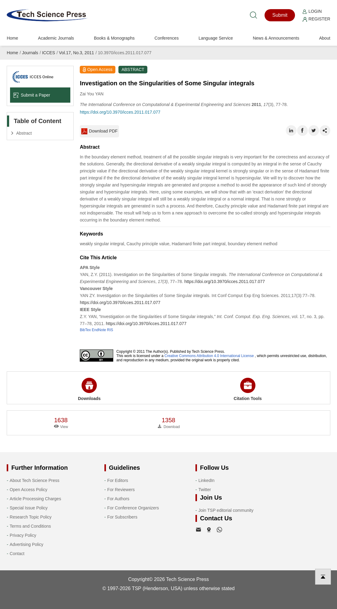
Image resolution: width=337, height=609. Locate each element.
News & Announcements (276, 38)
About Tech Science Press (34, 480)
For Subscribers (122, 517)
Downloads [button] (89, 389)
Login (312, 11)
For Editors (117, 480)
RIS (110, 330)
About (324, 38)
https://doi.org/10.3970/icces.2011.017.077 (120, 112)
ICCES (48, 52)
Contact (17, 553)
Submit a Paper (31, 95)
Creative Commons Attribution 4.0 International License (209, 356)
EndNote (99, 330)
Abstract (24, 133)
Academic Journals (56, 38)
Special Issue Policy (29, 507)
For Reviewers (121, 489)
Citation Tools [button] (248, 389)
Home (12, 38)
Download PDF (99, 131)
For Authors (118, 498)
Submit (279, 15)
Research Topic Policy (30, 517)
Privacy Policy (23, 535)
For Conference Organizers (133, 507)
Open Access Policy (28, 489)
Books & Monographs (114, 38)
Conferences (167, 38)
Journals (30, 52)
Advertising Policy (27, 544)
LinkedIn (206, 480)
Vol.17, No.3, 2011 (76, 52)
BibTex (85, 330)
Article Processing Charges (35, 498)
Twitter (204, 489)
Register (316, 18)
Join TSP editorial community (226, 510)
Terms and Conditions (30, 526)
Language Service (215, 38)
